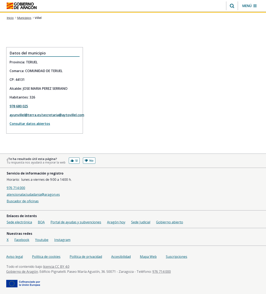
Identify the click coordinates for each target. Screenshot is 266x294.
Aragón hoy (116, 222)
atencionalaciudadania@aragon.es (33, 194)
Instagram (62, 239)
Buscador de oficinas (23, 201)
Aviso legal (14, 256)
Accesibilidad (121, 256)
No (89, 160)
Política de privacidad (86, 256)
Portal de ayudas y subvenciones (75, 222)
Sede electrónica (19, 222)
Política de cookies (46, 256)
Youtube (41, 239)
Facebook (21, 239)
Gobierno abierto (169, 222)
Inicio (10, 18)
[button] (232, 5)
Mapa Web (148, 256)
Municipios (24, 18)
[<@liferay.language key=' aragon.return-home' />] (22, 6)
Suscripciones (176, 256)
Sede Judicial (140, 222)
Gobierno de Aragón (22, 271)
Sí (74, 160)
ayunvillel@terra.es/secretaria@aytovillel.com (45, 115)
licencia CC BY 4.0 (56, 266)
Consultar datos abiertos (30, 123)
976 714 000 (16, 188)
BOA (41, 222)
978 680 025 (19, 106)
